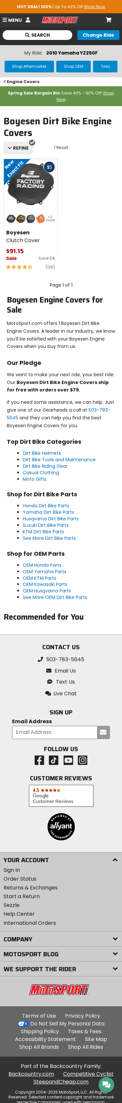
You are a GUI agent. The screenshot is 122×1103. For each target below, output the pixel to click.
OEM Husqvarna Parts (47, 591)
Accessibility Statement (45, 1039)
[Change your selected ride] (98, 35)
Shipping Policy (40, 1031)
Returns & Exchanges (31, 887)
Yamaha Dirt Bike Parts (48, 512)
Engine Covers (22, 82)
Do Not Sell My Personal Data (67, 1024)
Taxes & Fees (85, 1031)
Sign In (12, 870)
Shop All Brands (39, 1047)
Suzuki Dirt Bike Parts (46, 525)
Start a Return (22, 896)
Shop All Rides (85, 1047)
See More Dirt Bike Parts (49, 538)
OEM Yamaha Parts (44, 571)
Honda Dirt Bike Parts (46, 505)
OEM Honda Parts (42, 565)
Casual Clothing (41, 472)
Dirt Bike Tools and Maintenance (59, 459)
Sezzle (12, 905)
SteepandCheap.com (61, 1081)
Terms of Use (39, 1016)
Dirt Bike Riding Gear (45, 466)
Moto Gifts (35, 479)
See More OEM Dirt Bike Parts (55, 597)
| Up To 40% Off (61, 6)
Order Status (20, 879)
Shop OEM (73, 66)
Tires (105, 66)
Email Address (32, 721)
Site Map (96, 1039)
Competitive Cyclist (88, 1074)
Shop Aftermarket (29, 66)
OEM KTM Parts (39, 578)
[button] (61, 693)
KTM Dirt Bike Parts (43, 531)
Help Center (19, 914)
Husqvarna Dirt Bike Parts (51, 518)
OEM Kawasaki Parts (45, 584)
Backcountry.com (31, 1074)
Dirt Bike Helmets (42, 453)
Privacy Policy (82, 1016)
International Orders (30, 923)
